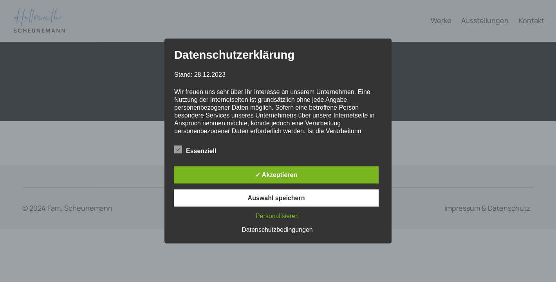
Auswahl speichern (276, 198)
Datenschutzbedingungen (277, 229)
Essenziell (195, 150)
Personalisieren (277, 216)
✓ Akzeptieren (276, 175)
